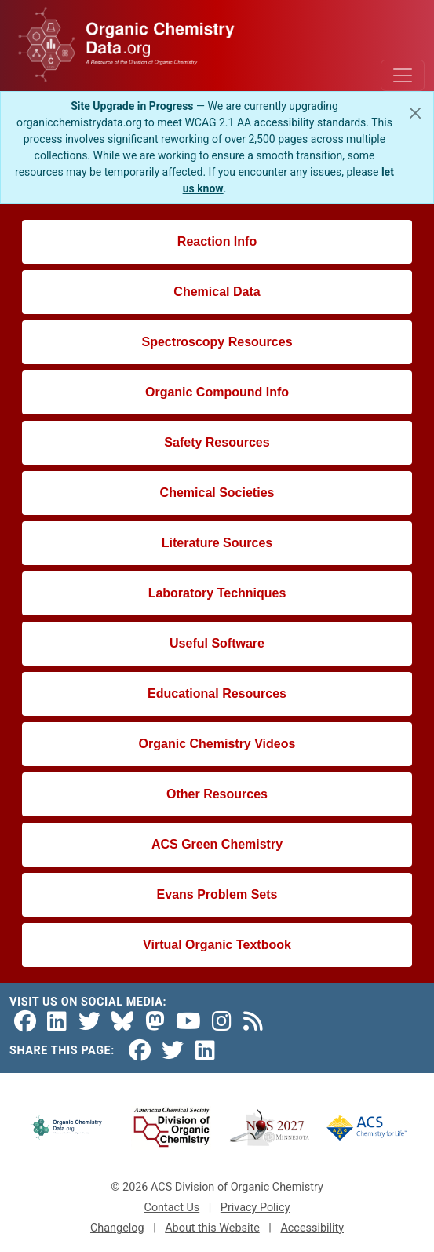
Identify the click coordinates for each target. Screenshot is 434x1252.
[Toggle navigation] (403, 75)
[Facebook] (25, 1022)
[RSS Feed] (253, 1022)
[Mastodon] (155, 1022)
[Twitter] (89, 1022)
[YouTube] (188, 1022)
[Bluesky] (122, 1022)
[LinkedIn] (56, 1022)
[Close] (415, 113)
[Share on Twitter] (172, 1051)
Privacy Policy (255, 1207)
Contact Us (172, 1207)
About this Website (212, 1228)
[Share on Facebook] (139, 1051)
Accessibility (312, 1228)
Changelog (117, 1228)
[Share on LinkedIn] (205, 1051)
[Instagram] (221, 1022)
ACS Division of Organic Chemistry (237, 1187)
